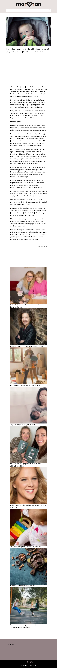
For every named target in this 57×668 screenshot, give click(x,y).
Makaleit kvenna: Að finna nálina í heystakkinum (27, 346)
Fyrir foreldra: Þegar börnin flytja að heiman (26, 385)
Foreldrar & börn (39, 52)
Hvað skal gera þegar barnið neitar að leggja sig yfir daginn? (27, 49)
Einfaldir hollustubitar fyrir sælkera (22, 586)
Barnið (32, 52)
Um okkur (10, 645)
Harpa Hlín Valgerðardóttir (14, 52)
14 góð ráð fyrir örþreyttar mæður (22, 425)
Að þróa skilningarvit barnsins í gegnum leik (25, 547)
